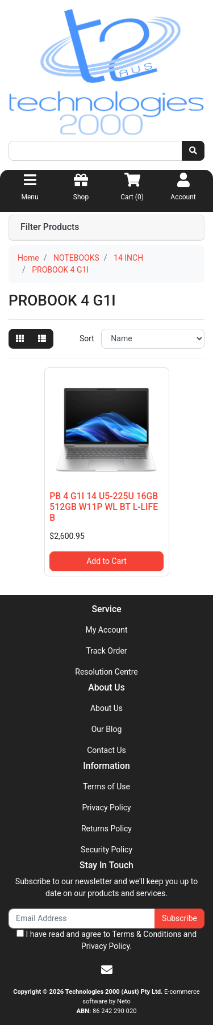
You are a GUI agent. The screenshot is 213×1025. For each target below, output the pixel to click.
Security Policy (106, 849)
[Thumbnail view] (20, 339)
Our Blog (106, 729)
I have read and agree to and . (106, 940)
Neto (124, 1001)
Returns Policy (106, 828)
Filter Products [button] (49, 227)
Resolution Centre (106, 671)
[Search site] (193, 151)
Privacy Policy (106, 807)
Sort (87, 338)
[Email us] (106, 970)
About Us (106, 708)
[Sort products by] (152, 339)
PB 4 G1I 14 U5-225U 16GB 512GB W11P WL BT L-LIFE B (103, 507)
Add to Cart (106, 561)
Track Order (106, 650)
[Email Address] (82, 918)
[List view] (42, 339)
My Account (106, 629)
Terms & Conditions (146, 934)
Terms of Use (106, 786)
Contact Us (106, 750)
